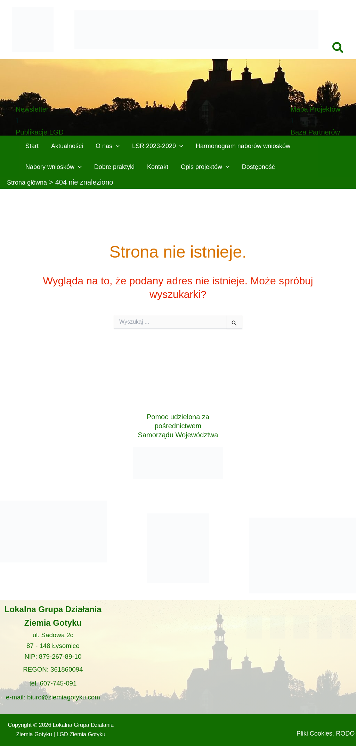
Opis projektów (205, 166)
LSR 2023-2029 (157, 146)
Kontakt (157, 166)
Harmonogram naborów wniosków (243, 146)
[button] (338, 48)
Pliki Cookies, (326, 721)
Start (32, 146)
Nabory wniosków (53, 166)
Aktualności (67, 146)
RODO (325, 733)
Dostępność (258, 166)
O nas (108, 146)
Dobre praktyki (114, 166)
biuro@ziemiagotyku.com (63, 692)
